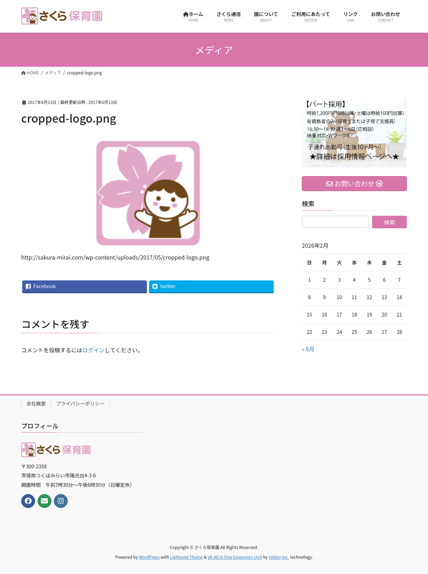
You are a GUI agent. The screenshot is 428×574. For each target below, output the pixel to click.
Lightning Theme (186, 557)
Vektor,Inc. (279, 557)
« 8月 (308, 349)
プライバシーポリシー (80, 403)
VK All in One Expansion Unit (235, 557)
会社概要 (36, 403)
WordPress (149, 557)
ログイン (93, 350)
